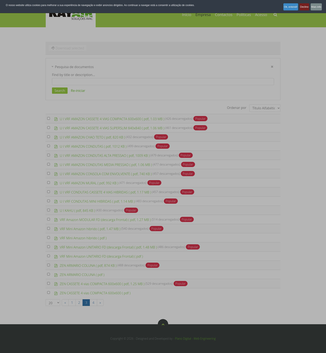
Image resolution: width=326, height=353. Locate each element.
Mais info (315, 5)
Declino (300, 5)
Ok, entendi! (283, 5)
